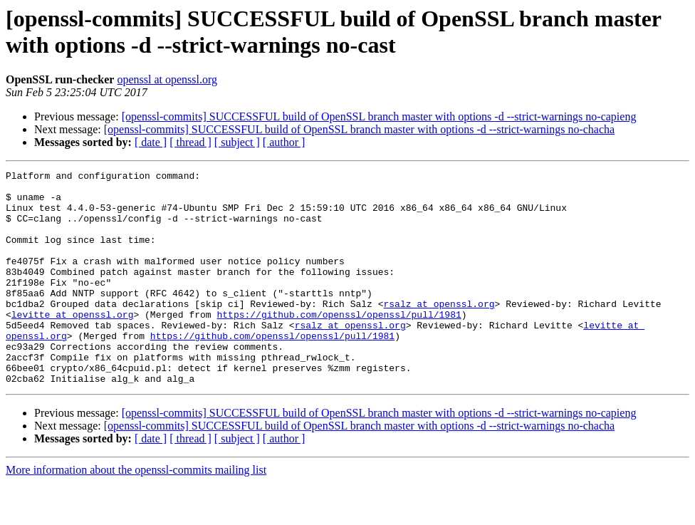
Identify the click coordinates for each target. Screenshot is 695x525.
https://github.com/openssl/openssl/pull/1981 (338, 344)
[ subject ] (237, 142)
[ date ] (151, 142)
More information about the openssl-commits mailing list (136, 512)
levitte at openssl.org (72, 344)
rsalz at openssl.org (438, 331)
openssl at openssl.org (167, 79)
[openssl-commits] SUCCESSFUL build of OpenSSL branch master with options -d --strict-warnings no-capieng (379, 116)
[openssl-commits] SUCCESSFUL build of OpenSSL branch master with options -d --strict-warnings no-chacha (359, 129)
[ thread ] (190, 142)
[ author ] (284, 142)
